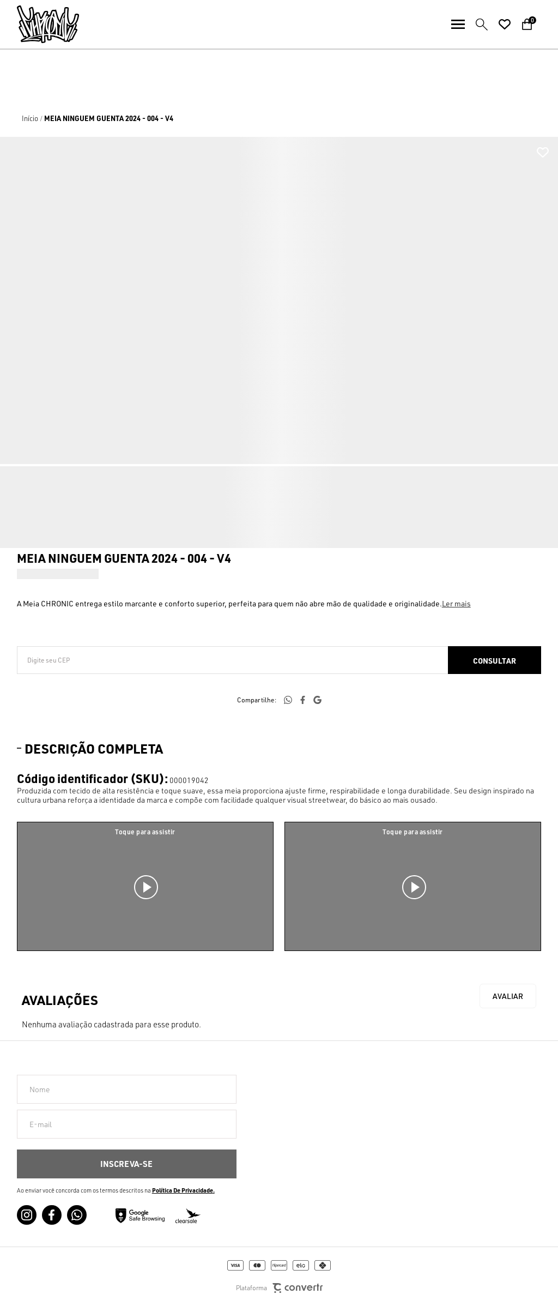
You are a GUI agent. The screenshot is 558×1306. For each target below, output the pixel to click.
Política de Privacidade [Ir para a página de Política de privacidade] (182, 1190)
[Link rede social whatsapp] (77, 1215)
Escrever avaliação (508, 996)
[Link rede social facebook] (52, 1215)
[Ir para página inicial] (30, 118)
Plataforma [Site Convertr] (279, 1288)
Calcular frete (494, 660)
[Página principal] (39, 24)
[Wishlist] (504, 24)
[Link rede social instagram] (27, 1215)
